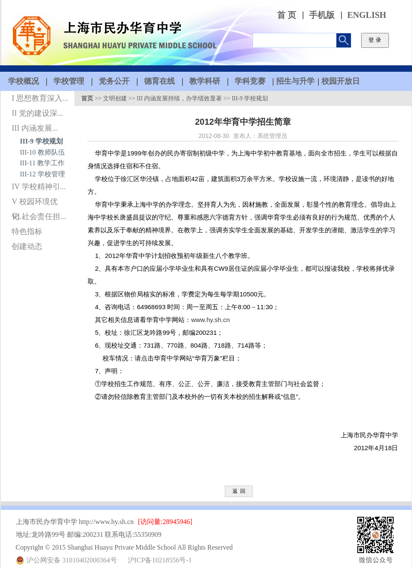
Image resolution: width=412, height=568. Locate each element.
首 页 (286, 15)
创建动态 (27, 246)
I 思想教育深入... (40, 98)
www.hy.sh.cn (210, 319)
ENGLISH (366, 15)
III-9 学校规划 (41, 141)
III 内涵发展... (35, 128)
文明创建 (115, 98)
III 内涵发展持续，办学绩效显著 (179, 98)
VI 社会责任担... (39, 216)
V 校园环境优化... (34, 203)
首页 (87, 98)
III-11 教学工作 (42, 163)
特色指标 (27, 231)
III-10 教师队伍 (42, 152)
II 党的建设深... (37, 113)
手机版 (322, 15)
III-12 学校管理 (42, 174)
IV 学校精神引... (39, 186)
